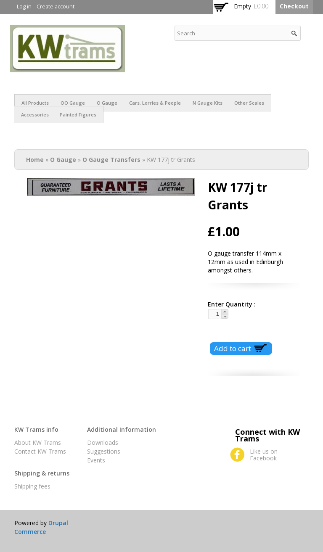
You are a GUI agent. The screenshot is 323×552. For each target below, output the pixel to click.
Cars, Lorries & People (155, 103)
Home (35, 160)
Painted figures (78, 114)
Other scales (249, 103)
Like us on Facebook (264, 454)
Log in (24, 6)
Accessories (35, 114)
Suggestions (103, 451)
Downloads (102, 442)
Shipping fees (32, 486)
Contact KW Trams (40, 451)
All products (35, 103)
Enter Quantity (228, 304)
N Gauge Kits (207, 103)
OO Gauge (73, 103)
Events (96, 460)
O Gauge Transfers (111, 160)
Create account (55, 6)
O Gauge (107, 103)
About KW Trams (37, 442)
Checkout (294, 6)
